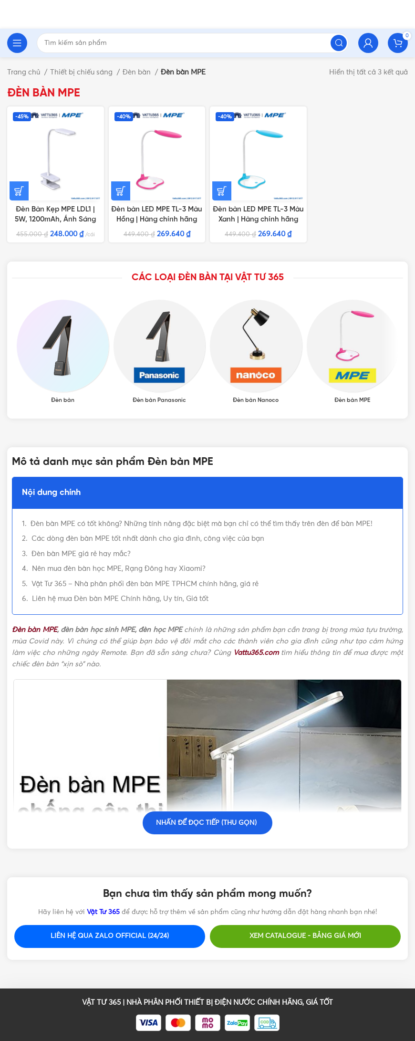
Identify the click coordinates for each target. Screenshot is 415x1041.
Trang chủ (24, 72)
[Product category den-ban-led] (63, 352)
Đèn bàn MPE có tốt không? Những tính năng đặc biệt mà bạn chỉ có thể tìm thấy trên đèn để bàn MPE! (202, 523)
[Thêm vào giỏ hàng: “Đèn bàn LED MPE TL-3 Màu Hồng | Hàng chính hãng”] (120, 190)
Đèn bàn (138, 72)
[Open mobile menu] (17, 43)
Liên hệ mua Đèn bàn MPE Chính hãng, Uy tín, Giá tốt (120, 598)
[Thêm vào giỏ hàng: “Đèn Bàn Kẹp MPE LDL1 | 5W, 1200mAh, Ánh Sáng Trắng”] (19, 190)
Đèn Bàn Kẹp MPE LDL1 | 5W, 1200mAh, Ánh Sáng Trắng (55, 219)
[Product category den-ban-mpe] (353, 352)
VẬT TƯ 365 (101, 1002)
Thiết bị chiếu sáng (82, 72)
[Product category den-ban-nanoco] (256, 352)
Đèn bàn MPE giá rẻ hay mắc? (81, 553)
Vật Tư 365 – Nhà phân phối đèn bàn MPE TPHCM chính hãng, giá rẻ (145, 584)
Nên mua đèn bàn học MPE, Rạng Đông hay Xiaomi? (119, 568)
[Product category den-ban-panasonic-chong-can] (160, 352)
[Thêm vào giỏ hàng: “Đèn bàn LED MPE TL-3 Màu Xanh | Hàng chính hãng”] (221, 190)
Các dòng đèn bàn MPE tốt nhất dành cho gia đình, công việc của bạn (147, 538)
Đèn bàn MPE (34, 629)
